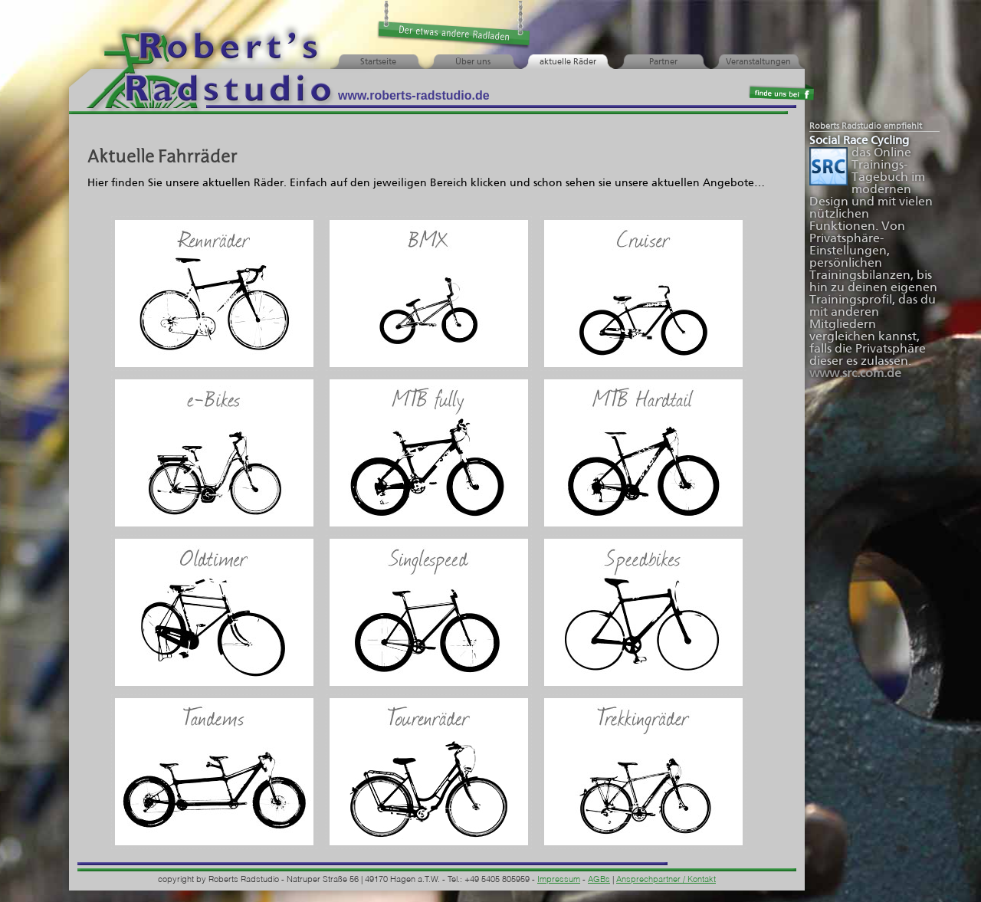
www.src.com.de (855, 373)
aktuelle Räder (568, 62)
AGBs (599, 880)
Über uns (472, 62)
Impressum (558, 880)
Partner (663, 62)
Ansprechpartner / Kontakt (666, 880)
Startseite (378, 62)
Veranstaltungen (758, 62)
